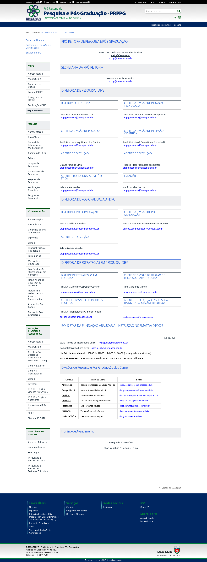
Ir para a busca (67, 2)
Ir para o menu (51, 2)
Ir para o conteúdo (34, 2)
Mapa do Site (175, 2)
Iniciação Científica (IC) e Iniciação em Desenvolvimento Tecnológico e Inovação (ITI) (44, 517)
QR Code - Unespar (75, 514)
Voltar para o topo (171, 487)
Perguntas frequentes (161, 25)
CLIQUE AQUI (169, 338)
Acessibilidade (141, 2)
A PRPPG (58, 32)
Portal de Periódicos (39, 523)
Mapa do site (146, 521)
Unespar (33, 507)
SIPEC (32, 526)
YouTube (179, 17)
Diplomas (33, 510)
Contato (177, 25)
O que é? (144, 507)
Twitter (175, 17)
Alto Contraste (158, 2)
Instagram (108, 507)
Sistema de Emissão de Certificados (40, 531)
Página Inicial (47, 32)
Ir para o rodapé (83, 2)
